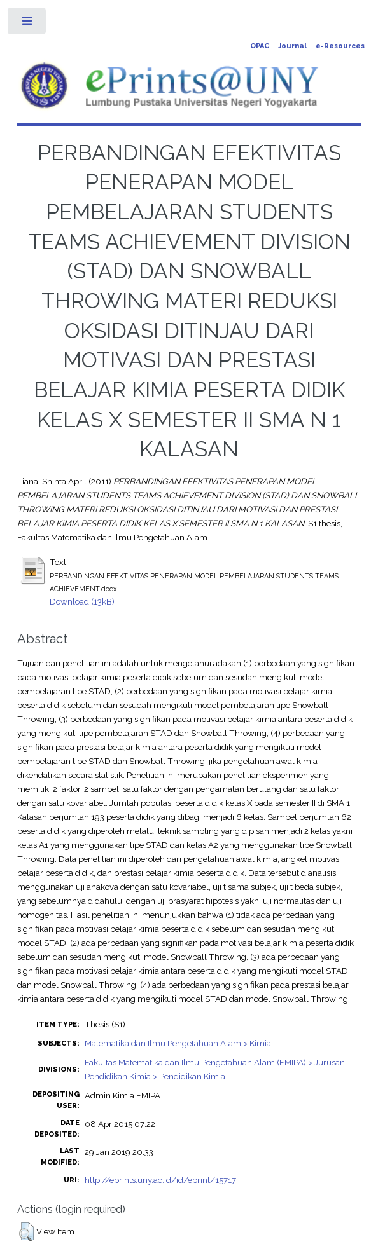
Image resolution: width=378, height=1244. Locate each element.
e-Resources (340, 46)
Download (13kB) (82, 601)
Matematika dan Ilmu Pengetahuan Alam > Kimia (178, 1043)
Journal (292, 46)
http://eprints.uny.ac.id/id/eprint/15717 (160, 1180)
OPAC (259, 46)
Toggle (27, 24)
